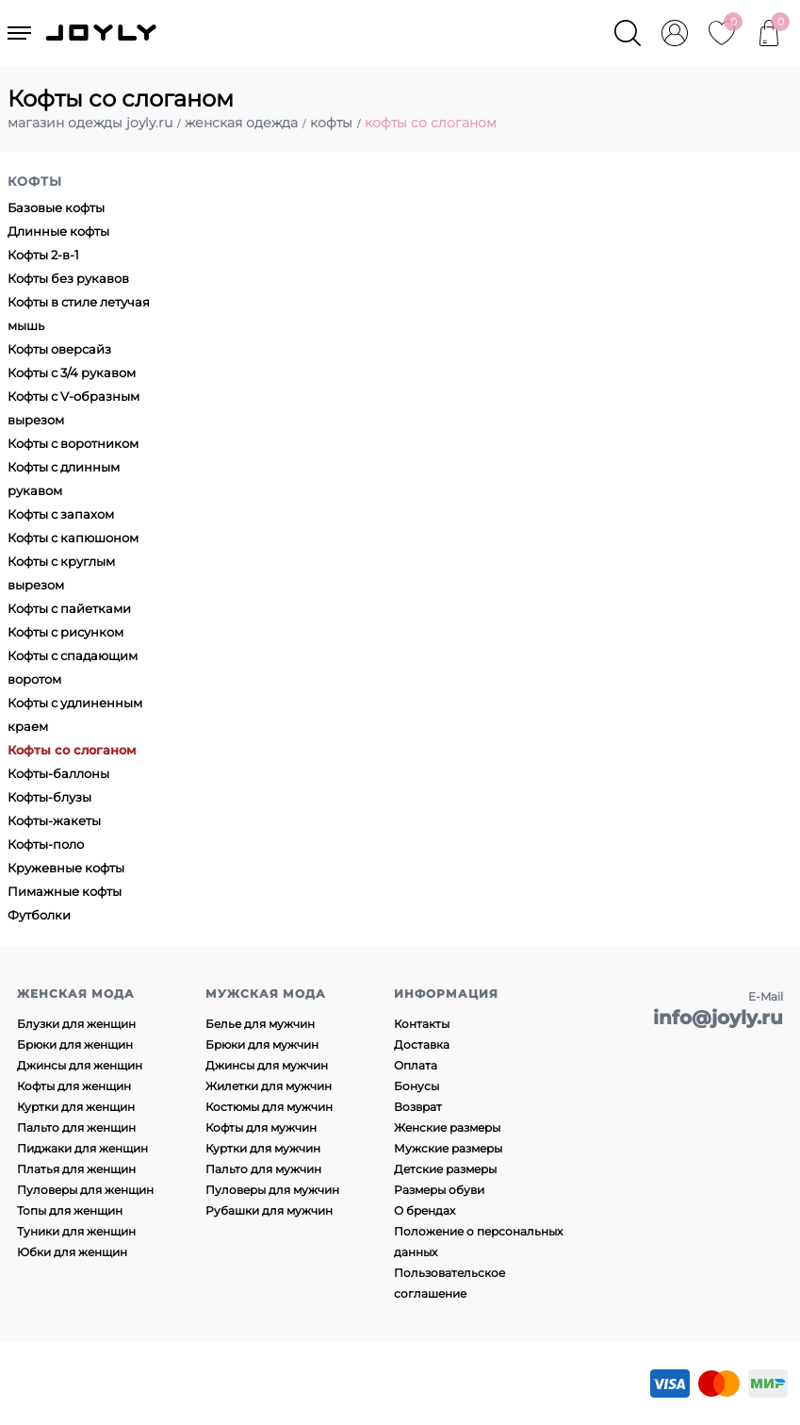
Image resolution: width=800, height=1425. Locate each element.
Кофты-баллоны (58, 773)
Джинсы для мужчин (266, 1065)
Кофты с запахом (61, 514)
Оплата (415, 1065)
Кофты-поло (46, 844)
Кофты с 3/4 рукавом (72, 372)
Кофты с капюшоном (73, 537)
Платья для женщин (76, 1169)
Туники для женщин (76, 1231)
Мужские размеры (448, 1148)
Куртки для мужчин (262, 1148)
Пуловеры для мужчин (272, 1190)
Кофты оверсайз (59, 348)
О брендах (424, 1210)
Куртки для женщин (76, 1107)
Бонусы (416, 1086)
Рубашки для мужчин (269, 1210)
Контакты (421, 1024)
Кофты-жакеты (54, 820)
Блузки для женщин (76, 1024)
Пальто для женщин (76, 1127)
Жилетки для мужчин (268, 1086)
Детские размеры (445, 1169)
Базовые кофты (56, 207)
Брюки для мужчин (261, 1044)
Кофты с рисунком (65, 631)
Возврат (418, 1107)
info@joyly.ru (718, 1017)
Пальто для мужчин (263, 1169)
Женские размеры (447, 1127)
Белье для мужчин (260, 1024)
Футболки (39, 914)
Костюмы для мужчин (269, 1107)
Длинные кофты (58, 231)
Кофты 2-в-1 (43, 254)
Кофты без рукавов (68, 278)
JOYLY (102, 33)
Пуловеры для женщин (85, 1190)
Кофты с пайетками (69, 608)
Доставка (421, 1044)
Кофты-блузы (49, 796)
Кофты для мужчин (261, 1127)
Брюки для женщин (75, 1044)
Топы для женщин (69, 1210)
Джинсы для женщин (79, 1065)
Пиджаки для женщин (82, 1148)
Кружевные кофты (66, 867)
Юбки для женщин (72, 1252)
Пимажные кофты (65, 891)
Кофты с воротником (73, 443)
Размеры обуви (439, 1190)
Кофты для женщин (74, 1086)
